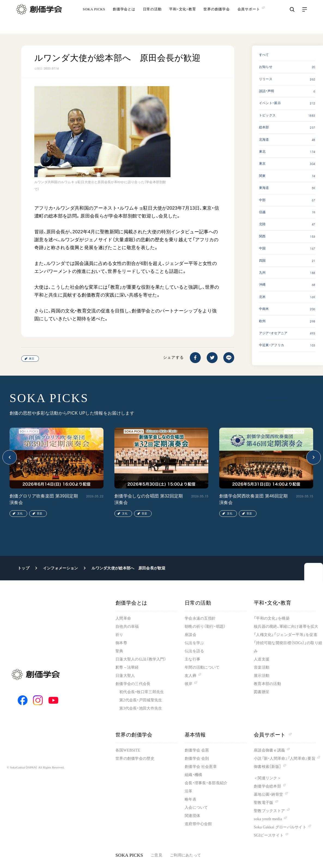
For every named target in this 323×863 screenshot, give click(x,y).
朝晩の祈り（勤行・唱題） (205, 626)
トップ (23, 568)
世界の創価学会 (216, 18)
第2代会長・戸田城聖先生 (140, 700)
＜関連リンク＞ (267, 778)
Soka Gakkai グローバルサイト (280, 827)
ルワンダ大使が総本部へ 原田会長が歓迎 (128, 568)
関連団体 (192, 816)
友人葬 (190, 676)
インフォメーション (60, 568)
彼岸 (189, 684)
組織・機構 (193, 775)
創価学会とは (124, 18)
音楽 (39, 513)
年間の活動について (202, 667)
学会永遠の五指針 (200, 618)
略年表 (190, 799)
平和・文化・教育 (182, 18)
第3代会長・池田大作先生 (140, 708)
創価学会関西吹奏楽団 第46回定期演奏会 (253, 499)
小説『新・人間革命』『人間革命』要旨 (284, 758)
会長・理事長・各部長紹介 (206, 783)
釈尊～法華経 (127, 667)
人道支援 (261, 659)
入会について (196, 807)
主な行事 (192, 659)
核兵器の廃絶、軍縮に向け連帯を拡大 (286, 626)
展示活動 (261, 676)
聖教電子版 (263, 803)
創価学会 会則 (197, 758)
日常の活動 (152, 18)
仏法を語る (194, 651)
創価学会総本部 (267, 786)
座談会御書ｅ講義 (269, 750)
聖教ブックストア (269, 811)
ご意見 (156, 855)
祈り (119, 635)
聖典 (119, 651)
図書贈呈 (261, 692)
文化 (20, 513)
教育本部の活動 (267, 684)
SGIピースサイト (269, 835)
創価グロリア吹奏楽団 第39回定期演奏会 (44, 499)
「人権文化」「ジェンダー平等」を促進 (285, 635)
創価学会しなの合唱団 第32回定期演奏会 (148, 499)
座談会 (190, 635)
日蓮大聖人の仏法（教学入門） (140, 659)
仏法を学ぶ (194, 643)
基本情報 (195, 735)
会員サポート (273, 735)
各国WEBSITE (127, 750)
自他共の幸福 (127, 626)
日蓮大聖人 (125, 676)
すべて (264, 55)
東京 (31, 358)
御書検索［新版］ (267, 767)
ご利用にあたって (185, 855)
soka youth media (268, 819)
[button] (9, 457)
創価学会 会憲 (197, 750)
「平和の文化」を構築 (272, 618)
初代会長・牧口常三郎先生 (141, 692)
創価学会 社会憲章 (201, 767)
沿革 (189, 791)
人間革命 (123, 618)
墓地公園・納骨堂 (268, 794)
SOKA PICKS (94, 18)
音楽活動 (261, 667)
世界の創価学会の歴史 (134, 758)
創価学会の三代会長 (133, 684)
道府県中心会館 (198, 824)
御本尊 (121, 643)
